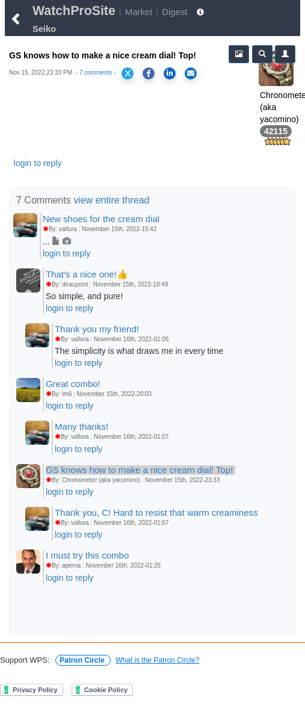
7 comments (95, 72)
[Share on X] (128, 73)
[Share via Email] (191, 73)
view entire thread (111, 200)
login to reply (37, 163)
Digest (174, 12)
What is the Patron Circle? (157, 660)
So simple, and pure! (84, 296)
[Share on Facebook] (149, 73)
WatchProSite (74, 11)
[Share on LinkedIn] (170, 73)
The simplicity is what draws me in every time (139, 351)
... (57, 241)
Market (139, 12)
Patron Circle (83, 660)
